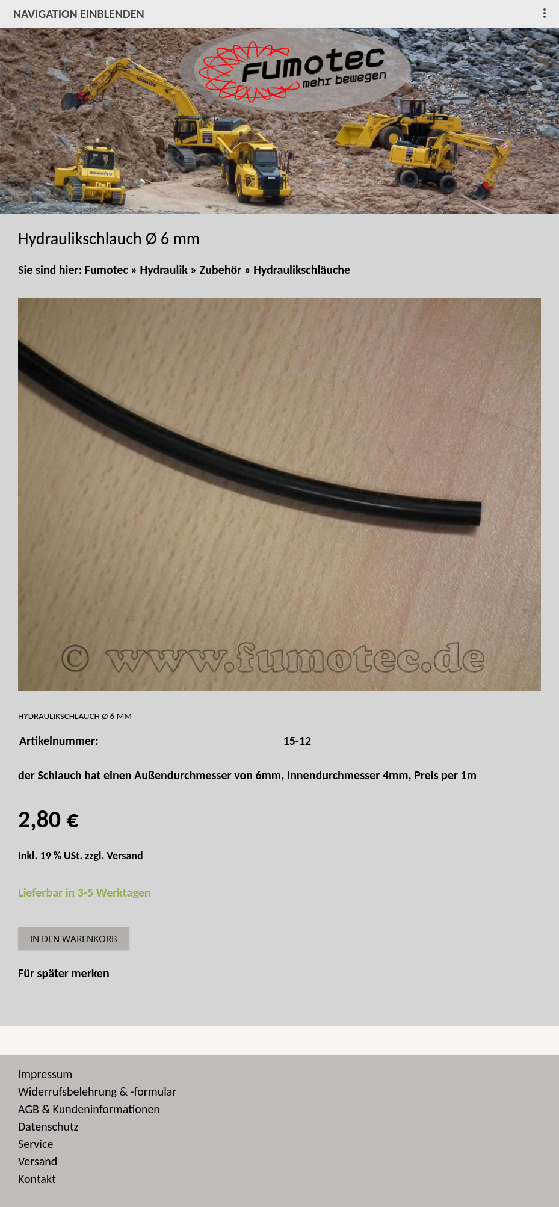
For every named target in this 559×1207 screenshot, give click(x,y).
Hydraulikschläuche (301, 269)
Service (35, 1144)
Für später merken (64, 973)
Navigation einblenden (78, 14)
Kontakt (37, 1179)
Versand (125, 855)
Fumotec (106, 269)
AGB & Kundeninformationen (89, 1109)
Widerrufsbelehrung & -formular (97, 1091)
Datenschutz (48, 1126)
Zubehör (221, 269)
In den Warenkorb (73, 939)
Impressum (45, 1074)
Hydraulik (164, 269)
